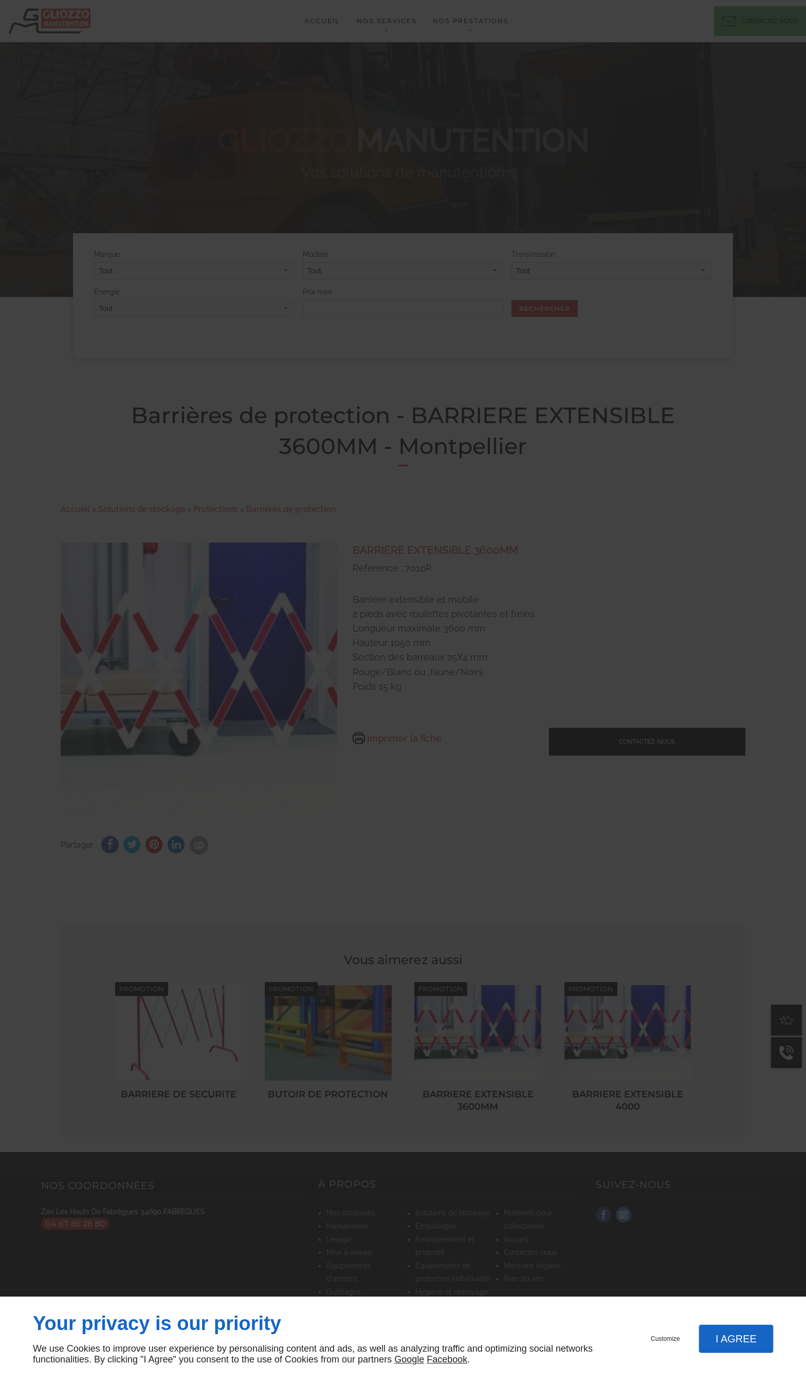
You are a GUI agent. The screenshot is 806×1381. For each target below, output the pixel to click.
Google (409, 1359)
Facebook (447, 1359)
